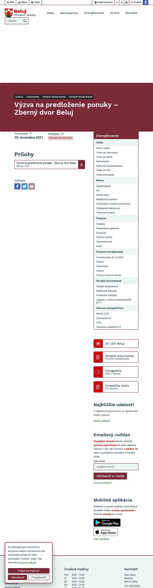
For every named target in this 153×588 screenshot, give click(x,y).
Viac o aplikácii (101, 483)
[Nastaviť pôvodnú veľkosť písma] (121, 2)
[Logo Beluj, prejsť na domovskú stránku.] (20, 12)
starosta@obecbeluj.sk (136, 550)
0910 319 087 (131, 546)
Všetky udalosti (102, 365)
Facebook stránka (133, 553)
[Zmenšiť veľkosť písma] (117, 2)
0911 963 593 (131, 543)
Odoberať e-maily (110, 421)
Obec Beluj (104, 580)
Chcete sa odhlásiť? (103, 427)
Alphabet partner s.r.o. (68, 580)
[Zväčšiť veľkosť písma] (126, 2)
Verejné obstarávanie (60, 83)
